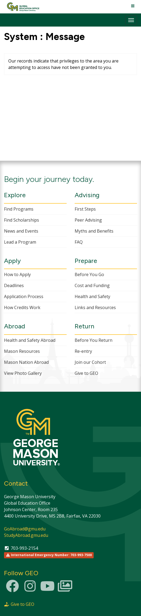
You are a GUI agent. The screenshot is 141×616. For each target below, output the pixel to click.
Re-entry (83, 351)
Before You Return (93, 340)
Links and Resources (95, 307)
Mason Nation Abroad (26, 362)
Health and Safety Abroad (29, 340)
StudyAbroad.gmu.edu (26, 535)
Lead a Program (20, 242)
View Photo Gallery (23, 373)
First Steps (85, 209)
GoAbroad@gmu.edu (24, 529)
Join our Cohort (90, 362)
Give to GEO (86, 373)
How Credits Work (22, 307)
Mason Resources (22, 351)
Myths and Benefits (94, 231)
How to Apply (17, 274)
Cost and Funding (92, 285)
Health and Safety (92, 296)
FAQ (79, 242)
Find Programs (18, 209)
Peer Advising (88, 220)
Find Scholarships (21, 220)
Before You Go (89, 274)
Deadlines (14, 285)
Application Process (23, 296)
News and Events (21, 231)
